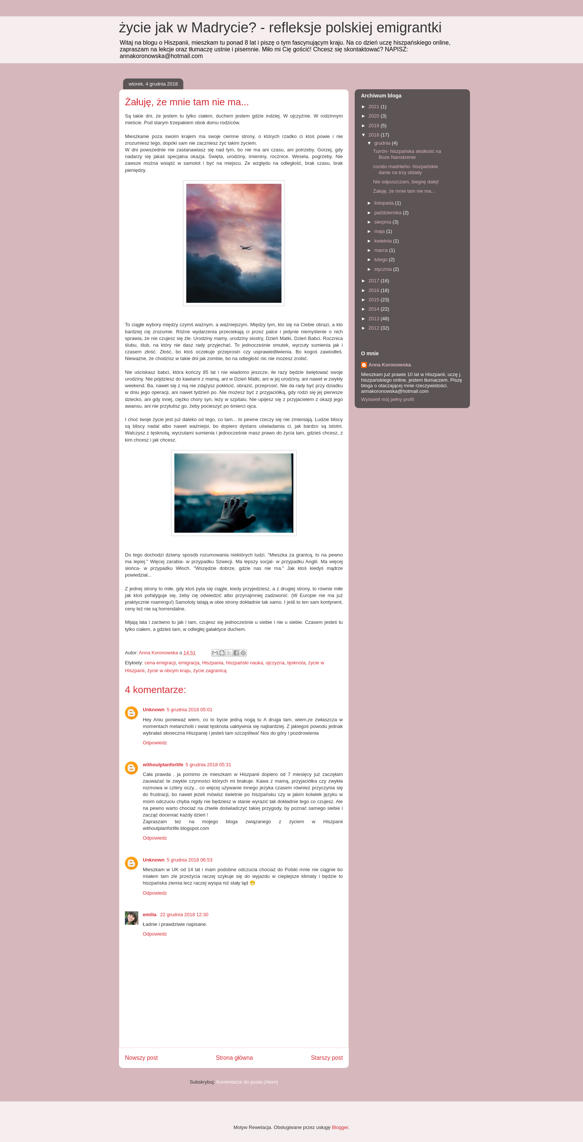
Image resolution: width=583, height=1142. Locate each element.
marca (381, 250)
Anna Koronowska (389, 365)
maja (380, 231)
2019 (374, 125)
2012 (374, 328)
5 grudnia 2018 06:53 (190, 860)
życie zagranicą (210, 670)
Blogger (340, 1127)
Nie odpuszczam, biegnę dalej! (406, 182)
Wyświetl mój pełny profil (387, 399)
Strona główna (234, 1058)
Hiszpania (212, 662)
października (388, 212)
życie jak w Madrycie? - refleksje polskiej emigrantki (280, 27)
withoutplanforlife (163, 764)
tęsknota (296, 662)
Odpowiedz (155, 742)
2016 (374, 290)
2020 (374, 116)
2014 (374, 309)
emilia (150, 914)
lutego (381, 259)
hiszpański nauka (244, 662)
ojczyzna (275, 662)
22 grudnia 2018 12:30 (184, 914)
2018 (374, 135)
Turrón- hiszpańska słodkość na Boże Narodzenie (407, 154)
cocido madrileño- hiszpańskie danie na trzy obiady (405, 169)
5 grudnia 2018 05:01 (190, 709)
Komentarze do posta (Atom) (247, 1082)
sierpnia (383, 222)
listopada (384, 203)
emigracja (188, 662)
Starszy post (327, 1058)
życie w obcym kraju (168, 670)
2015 (374, 299)
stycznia (383, 269)
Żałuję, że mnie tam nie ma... (404, 191)
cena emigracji (160, 662)
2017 (374, 280)
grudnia (383, 143)
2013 (374, 318)
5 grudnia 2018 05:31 (208, 764)
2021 (374, 106)
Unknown (154, 709)
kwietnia (383, 241)
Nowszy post (141, 1058)
